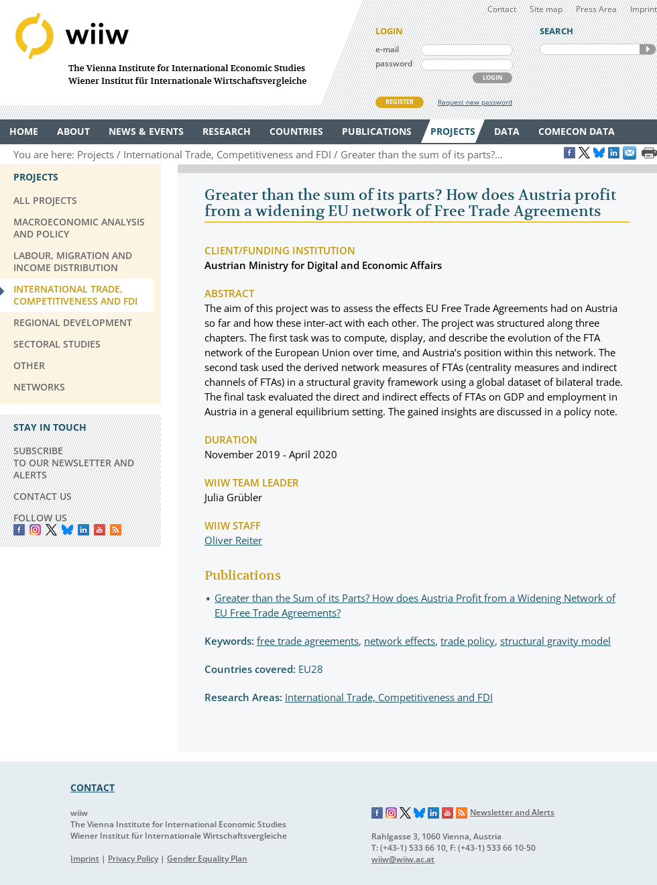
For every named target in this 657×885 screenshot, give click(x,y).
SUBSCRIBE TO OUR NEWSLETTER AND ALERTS (73, 462)
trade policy (467, 640)
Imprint (643, 9)
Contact (501, 9)
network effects (399, 640)
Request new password (475, 102)
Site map (546, 9)
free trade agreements (308, 640)
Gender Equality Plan (207, 858)
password (393, 63)
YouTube (99, 529)
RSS (115, 529)
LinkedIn (83, 529)
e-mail (387, 49)
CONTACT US (42, 496)
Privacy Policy (133, 858)
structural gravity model (555, 640)
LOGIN (492, 77)
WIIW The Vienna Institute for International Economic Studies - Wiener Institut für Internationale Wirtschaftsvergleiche (181, 52)
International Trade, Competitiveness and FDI (389, 697)
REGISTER (399, 101)
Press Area (596, 9)
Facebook (19, 529)
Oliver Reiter (233, 540)
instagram (35, 529)
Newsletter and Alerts (512, 812)
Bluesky (67, 529)
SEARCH (648, 49)
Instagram (391, 813)
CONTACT (92, 787)
